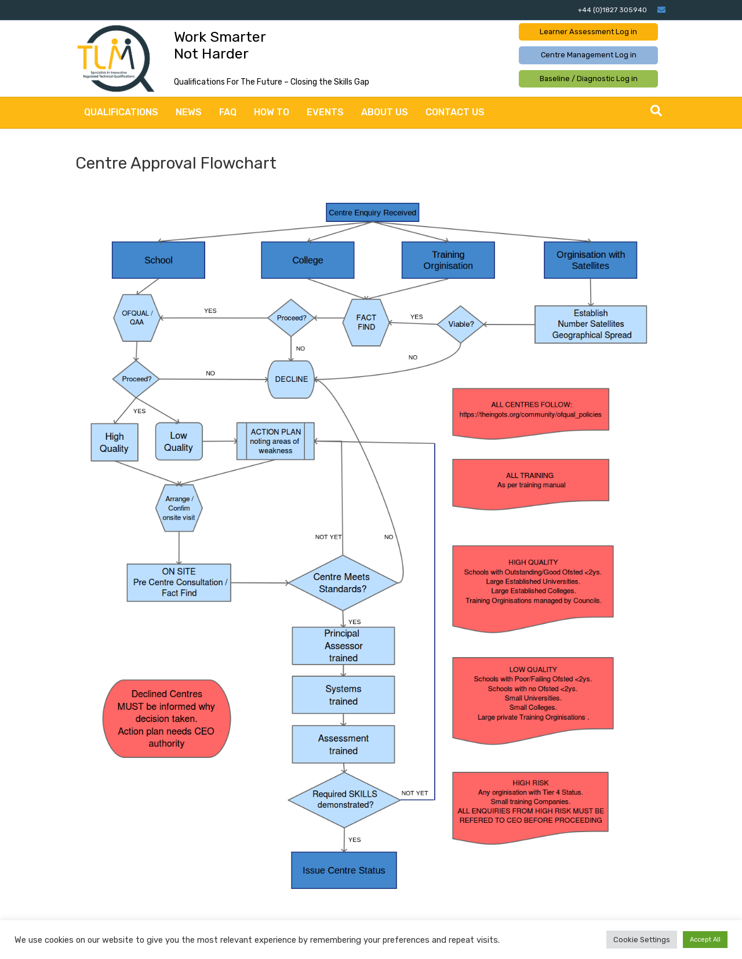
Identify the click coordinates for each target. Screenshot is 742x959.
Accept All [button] (705, 939)
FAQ (228, 112)
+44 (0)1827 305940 (612, 10)
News (189, 112)
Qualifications (121, 112)
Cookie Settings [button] (641, 939)
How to (271, 112)
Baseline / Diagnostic (589, 78)
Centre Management (588, 54)
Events (325, 112)
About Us (384, 112)
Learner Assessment (588, 31)
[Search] (656, 110)
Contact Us (455, 112)
